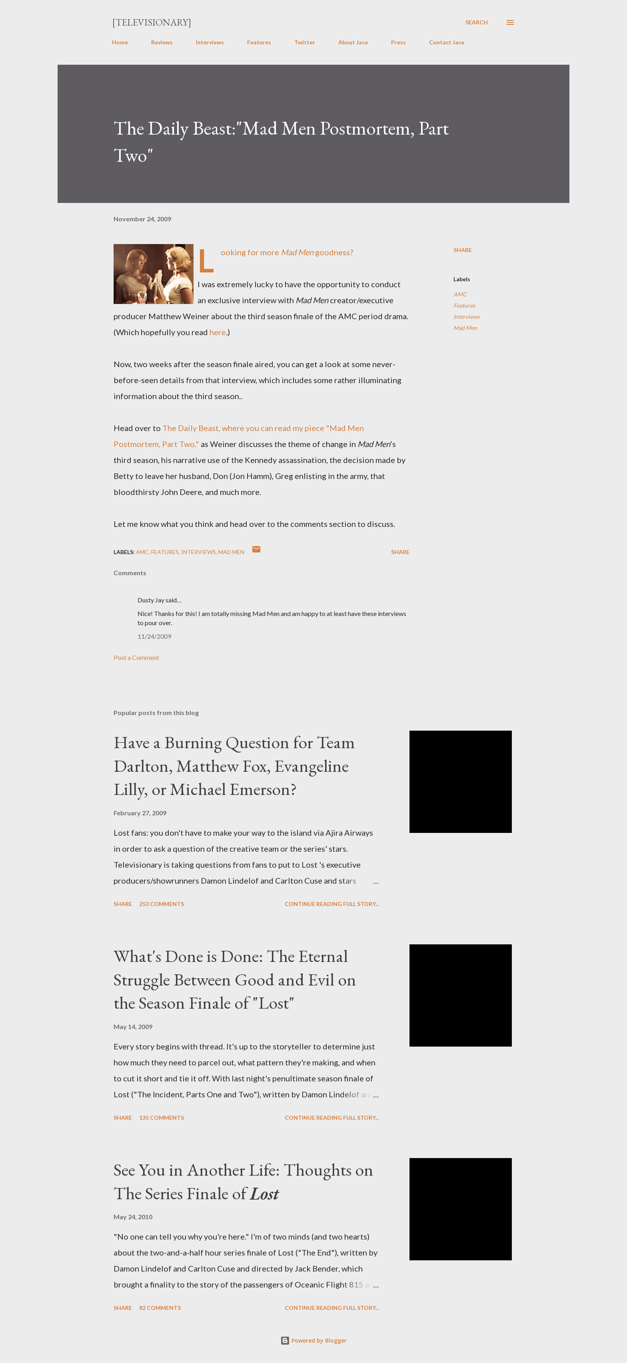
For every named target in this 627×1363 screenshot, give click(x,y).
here (218, 332)
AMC (460, 294)
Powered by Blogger (313, 1340)
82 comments (160, 1307)
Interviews (210, 42)
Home (120, 42)
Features (259, 42)
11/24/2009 (154, 636)
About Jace (353, 42)
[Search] (476, 22)
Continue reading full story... (332, 903)
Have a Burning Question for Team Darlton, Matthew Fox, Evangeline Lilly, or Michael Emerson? (234, 765)
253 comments (161, 903)
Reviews (162, 42)
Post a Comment (136, 657)
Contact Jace (446, 42)
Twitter (304, 42)
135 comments (161, 1117)
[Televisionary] (152, 22)
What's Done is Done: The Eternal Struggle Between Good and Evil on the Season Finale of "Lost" (235, 979)
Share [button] (462, 249)
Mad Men (465, 327)
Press (398, 42)
